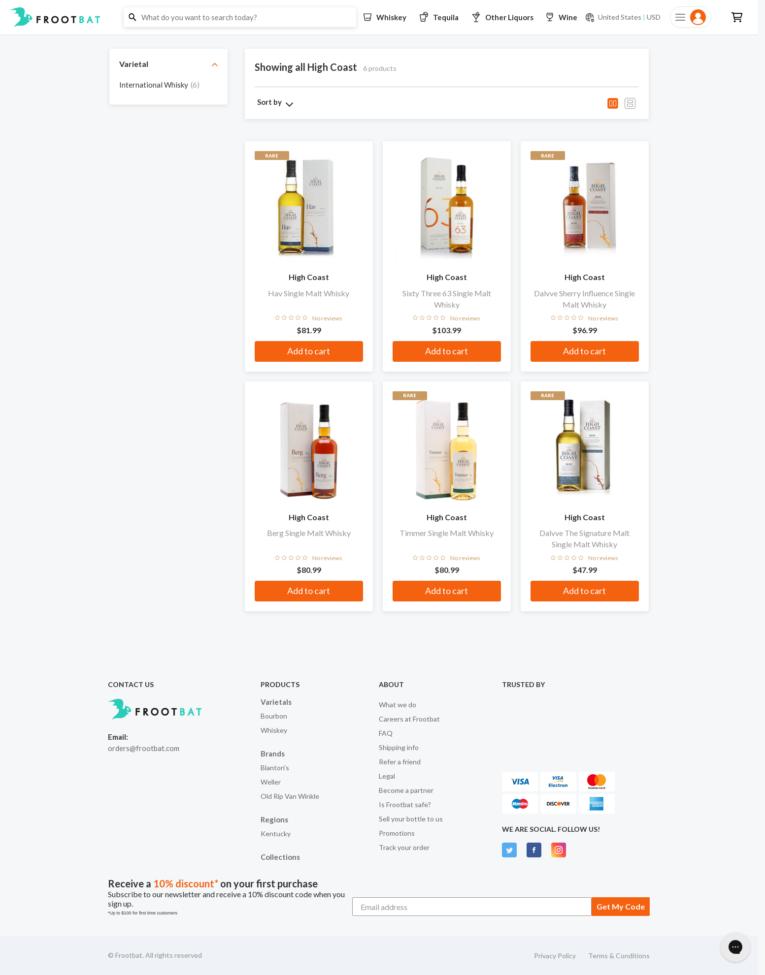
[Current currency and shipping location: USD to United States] (623, 17)
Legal (387, 776)
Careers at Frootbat (409, 719)
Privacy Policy (555, 955)
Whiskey (274, 730)
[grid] (168, 87)
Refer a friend (400, 761)
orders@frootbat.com (143, 748)
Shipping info (399, 747)
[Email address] (472, 906)
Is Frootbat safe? (405, 804)
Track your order (404, 847)
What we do (397, 704)
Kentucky (276, 833)
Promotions (397, 833)
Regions (274, 819)
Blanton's (275, 767)
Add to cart (308, 351)
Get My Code (621, 906)
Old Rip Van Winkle (290, 796)
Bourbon (274, 716)
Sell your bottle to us (411, 819)
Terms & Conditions (619, 955)
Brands (273, 753)
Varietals (276, 701)
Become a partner (406, 790)
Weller (271, 782)
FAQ (386, 733)
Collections (280, 856)
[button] (379, 17)
